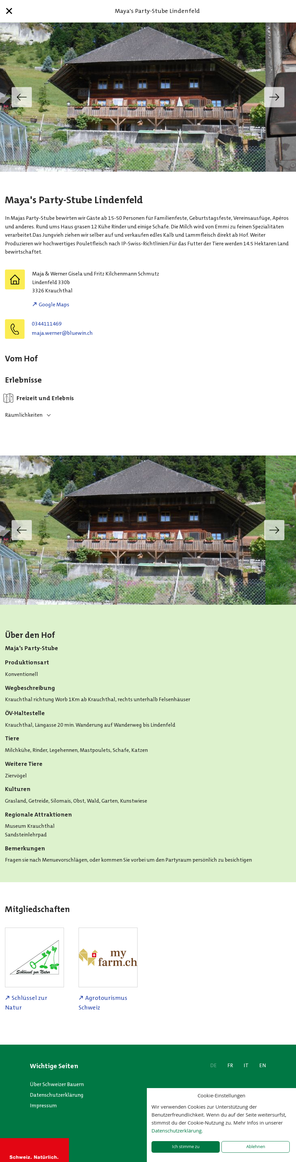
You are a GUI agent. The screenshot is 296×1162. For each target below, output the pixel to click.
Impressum (43, 1105)
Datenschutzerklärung (57, 1094)
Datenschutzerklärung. (177, 1130)
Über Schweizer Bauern (57, 1084)
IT (246, 1065)
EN (262, 1065)
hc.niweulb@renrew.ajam (62, 333)
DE (213, 1065)
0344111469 (47, 323)
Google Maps (54, 304)
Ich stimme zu (186, 1146)
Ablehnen (255, 1146)
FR (230, 1065)
